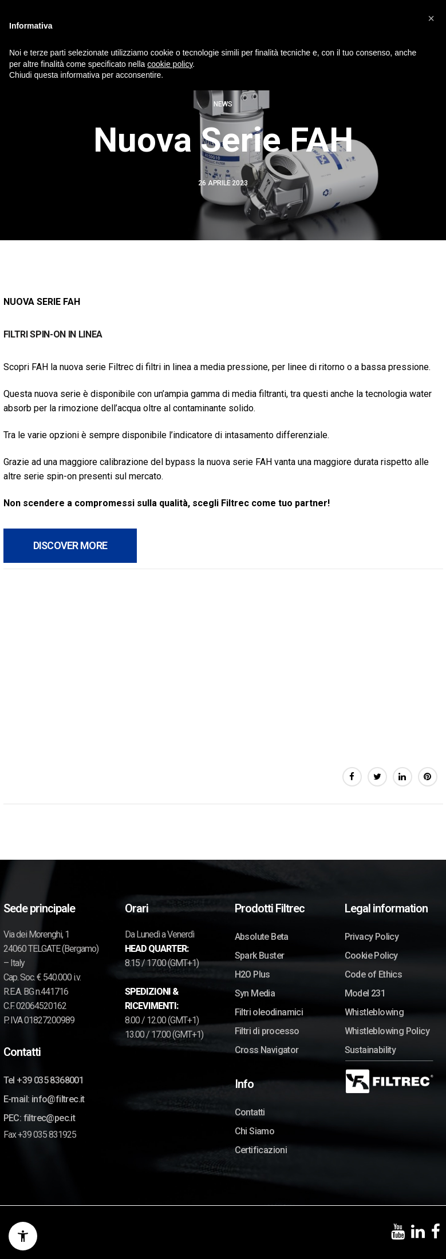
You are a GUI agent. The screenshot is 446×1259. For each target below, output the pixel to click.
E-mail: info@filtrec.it (44, 1099)
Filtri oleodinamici (269, 1012)
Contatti (250, 1112)
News (223, 104)
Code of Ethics (373, 974)
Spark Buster (260, 955)
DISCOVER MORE (70, 545)
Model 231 (365, 993)
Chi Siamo (255, 1131)
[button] (431, 18)
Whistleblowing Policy (387, 1031)
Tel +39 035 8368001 (43, 1080)
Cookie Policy (371, 955)
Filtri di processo (267, 1031)
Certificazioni (261, 1150)
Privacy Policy (372, 936)
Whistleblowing (374, 1012)
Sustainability (370, 1049)
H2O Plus (252, 974)
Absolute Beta (262, 936)
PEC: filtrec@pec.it (39, 1118)
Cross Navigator (267, 1049)
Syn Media (255, 993)
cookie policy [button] (169, 64)
